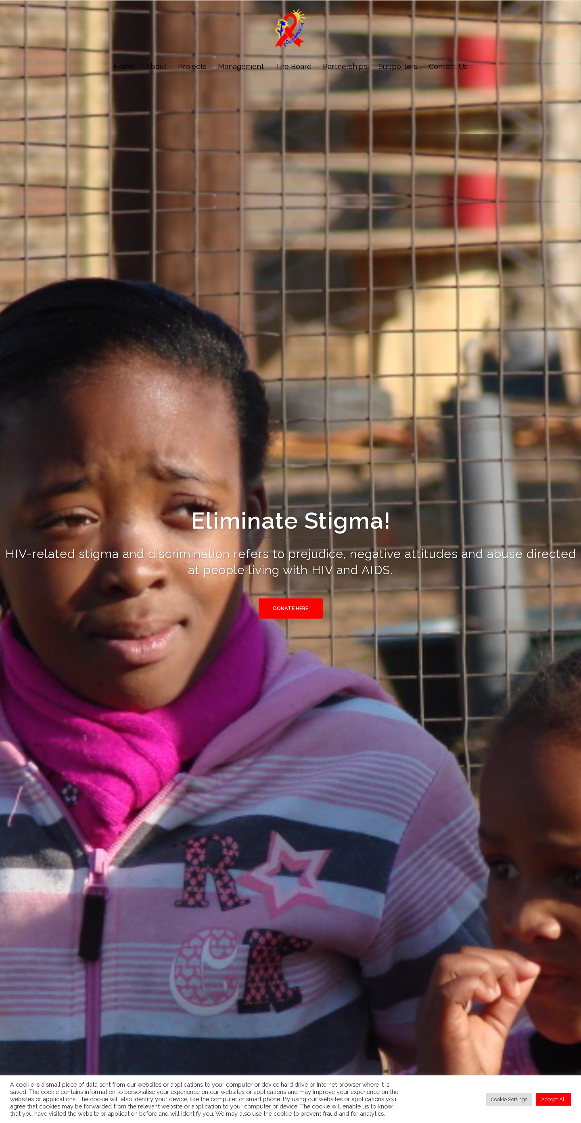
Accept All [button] (553, 1099)
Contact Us (448, 66)
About (156, 66)
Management (241, 66)
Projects (192, 66)
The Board (293, 66)
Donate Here (290, 608)
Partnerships (345, 66)
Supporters (398, 66)
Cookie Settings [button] (509, 1099)
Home (123, 66)
